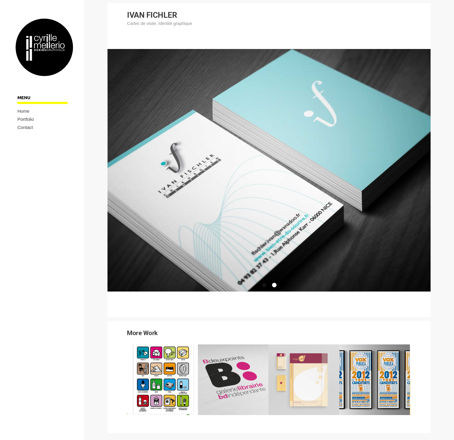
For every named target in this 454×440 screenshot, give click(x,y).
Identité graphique (175, 23)
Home (23, 111)
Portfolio (25, 119)
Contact (25, 127)
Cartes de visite (141, 23)
